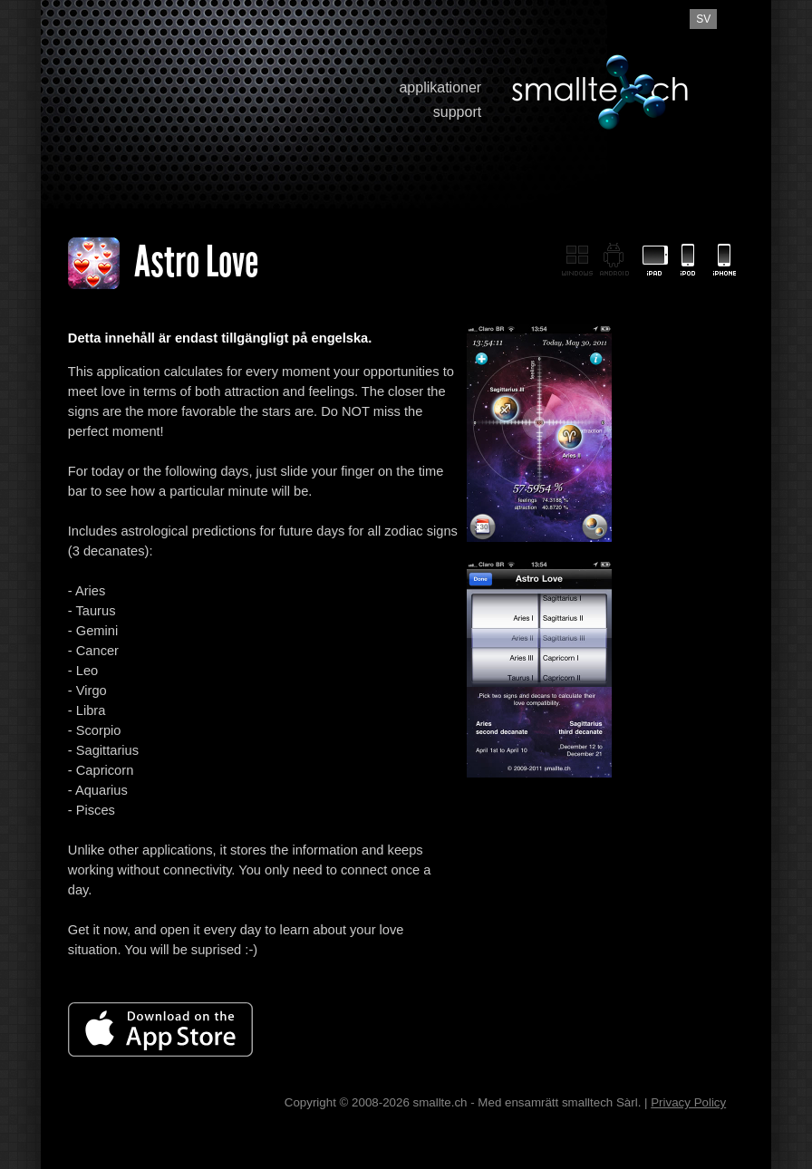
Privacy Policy (688, 1102)
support (457, 112)
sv (703, 19)
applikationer (440, 87)
